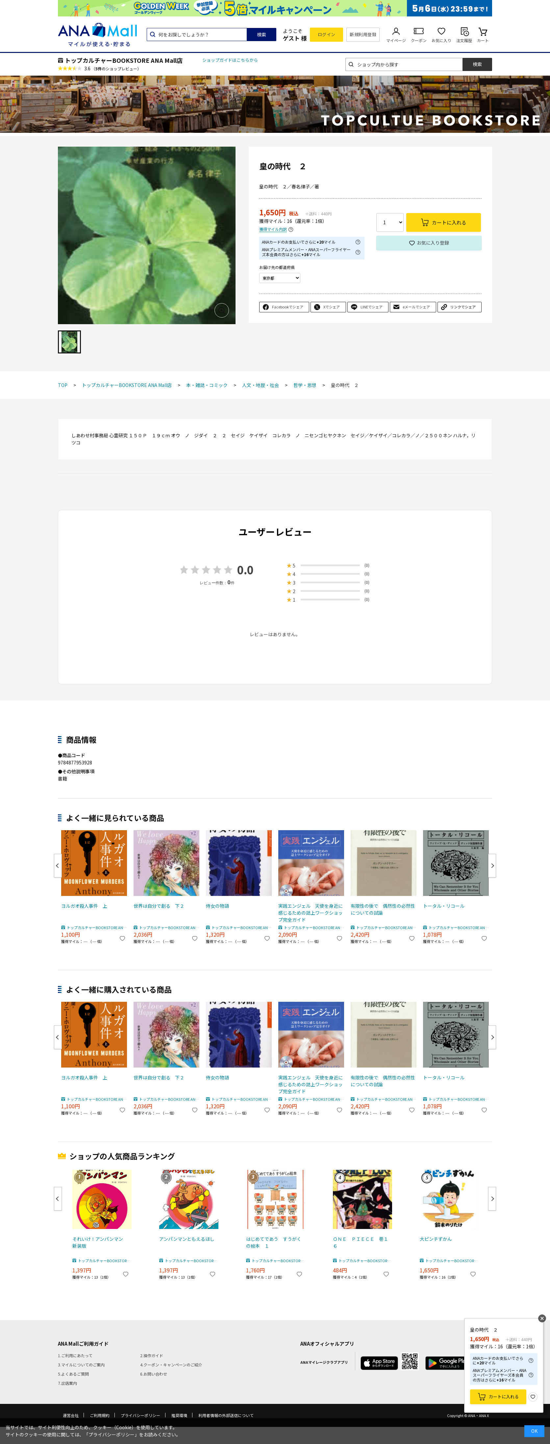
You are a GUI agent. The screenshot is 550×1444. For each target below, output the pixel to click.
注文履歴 (464, 40)
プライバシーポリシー (140, 1415)
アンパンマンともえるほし (186, 1239)
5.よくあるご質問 (73, 1374)
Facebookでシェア (287, 306)
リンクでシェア (463, 306)
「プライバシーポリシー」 (111, 1434)
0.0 (245, 570)
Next (492, 866)
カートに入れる (504, 1396)
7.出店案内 (67, 1383)
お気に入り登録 (433, 242)
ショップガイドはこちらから (230, 60)
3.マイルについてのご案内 (81, 1364)
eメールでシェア (416, 306)
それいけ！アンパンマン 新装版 (100, 1242)
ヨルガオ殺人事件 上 (84, 905)
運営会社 (71, 1415)
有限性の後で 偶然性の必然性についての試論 (383, 909)
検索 (261, 34)
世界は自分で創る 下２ (159, 905)
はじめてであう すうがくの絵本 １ (273, 1242)
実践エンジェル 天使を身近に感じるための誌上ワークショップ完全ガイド (310, 912)
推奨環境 (179, 1415)
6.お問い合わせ (153, 1374)
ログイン (327, 34)
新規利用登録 (363, 34)
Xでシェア (331, 306)
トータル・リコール (443, 905)
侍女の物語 (217, 905)
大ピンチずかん (436, 1239)
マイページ (396, 40)
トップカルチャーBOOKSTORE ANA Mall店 (124, 60)
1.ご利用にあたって (75, 1355)
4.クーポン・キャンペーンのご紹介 (171, 1364)
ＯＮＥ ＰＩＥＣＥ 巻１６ (360, 1242)
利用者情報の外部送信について (226, 1415)
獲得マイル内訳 (273, 229)
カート (483, 40)
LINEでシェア (372, 306)
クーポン (419, 40)
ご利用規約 (100, 1415)
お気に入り (441, 40)
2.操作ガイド (151, 1355)
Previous (58, 866)
